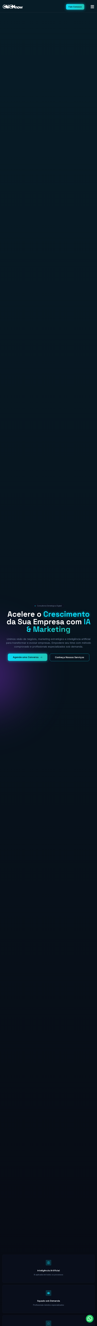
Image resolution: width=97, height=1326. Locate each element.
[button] (89, 1318)
